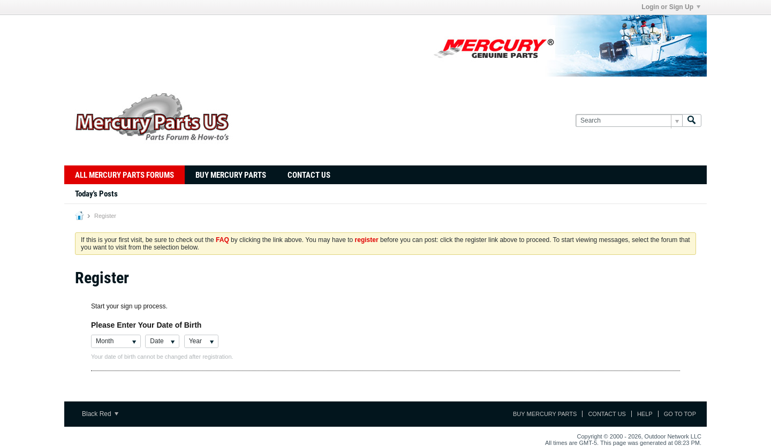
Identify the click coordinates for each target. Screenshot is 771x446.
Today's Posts (96, 194)
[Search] (629, 120)
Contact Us (309, 175)
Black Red (100, 414)
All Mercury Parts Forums (124, 175)
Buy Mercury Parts (230, 175)
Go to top (680, 414)
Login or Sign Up (670, 7)
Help (645, 414)
